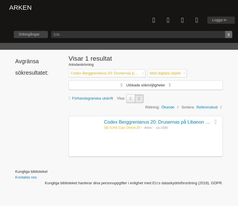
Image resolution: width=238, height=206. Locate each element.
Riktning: (152, 107)
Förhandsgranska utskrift (91, 98)
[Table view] (139, 98)
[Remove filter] (142, 73)
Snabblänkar (197, 20)
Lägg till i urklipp (217, 122)
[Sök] (141, 34)
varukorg (154, 20)
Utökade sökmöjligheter (145, 85)
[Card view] (130, 98)
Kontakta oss (26, 177)
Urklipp (168, 20)
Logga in (219, 20)
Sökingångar (29, 34)
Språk (182, 20)
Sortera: (188, 107)
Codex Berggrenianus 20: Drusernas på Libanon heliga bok (165, 121)
